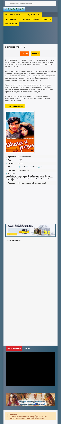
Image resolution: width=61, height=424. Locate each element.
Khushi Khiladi (14, 9)
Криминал (29, 167)
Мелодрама (38, 167)
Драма (21, 167)
